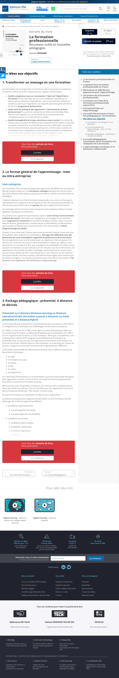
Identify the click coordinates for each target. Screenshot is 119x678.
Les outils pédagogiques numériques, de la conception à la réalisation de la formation (60, 475)
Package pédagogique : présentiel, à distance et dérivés (101, 135)
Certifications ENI (95, 661)
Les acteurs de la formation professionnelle (96, 96)
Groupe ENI (65, 640)
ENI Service (12, 661)
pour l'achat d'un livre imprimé (21, 544)
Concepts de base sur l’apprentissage (93, 109)
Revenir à (40, 60)
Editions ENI (15, 9)
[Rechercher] (100, 8)
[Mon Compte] (114, 8)
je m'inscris (95, 558)
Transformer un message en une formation (100, 123)
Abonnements (87, 588)
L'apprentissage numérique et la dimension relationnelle (99, 148)
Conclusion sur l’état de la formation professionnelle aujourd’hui (96, 103)
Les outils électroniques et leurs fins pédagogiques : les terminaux (22, 475)
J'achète (37, 152)
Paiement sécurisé (63, 585)
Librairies (85, 582)
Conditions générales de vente (33, 592)
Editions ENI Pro (41, 661)
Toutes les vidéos (88, 592)
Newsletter (86, 585)
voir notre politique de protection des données (34, 560)
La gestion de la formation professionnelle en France (96, 86)
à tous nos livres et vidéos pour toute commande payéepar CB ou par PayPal (46, 545)
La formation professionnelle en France (99, 80)
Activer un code (62, 592)
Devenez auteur (88, 595)
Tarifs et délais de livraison (66, 588)
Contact (59, 595)
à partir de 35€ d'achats (72, 544)
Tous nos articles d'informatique (33, 582)
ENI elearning (66, 661)
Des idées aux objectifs (94, 119)
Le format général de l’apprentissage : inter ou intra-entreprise (99, 129)
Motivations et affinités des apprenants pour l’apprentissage (99, 91)
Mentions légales (27, 588)
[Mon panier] (108, 8)
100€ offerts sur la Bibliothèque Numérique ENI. (59, 2)
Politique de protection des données (35, 595)
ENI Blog (11, 640)
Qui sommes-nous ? (29, 585)
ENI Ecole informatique (44, 640)
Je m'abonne (37, 159)
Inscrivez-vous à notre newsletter (32, 558)
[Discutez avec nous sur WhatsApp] (53, 9)
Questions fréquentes (64, 582)
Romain (38, 53)
